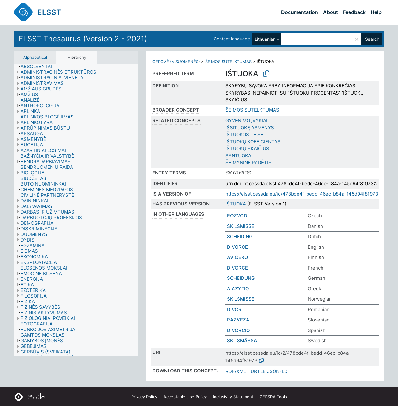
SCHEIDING (239, 236)
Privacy (144, 396)
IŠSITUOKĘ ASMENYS (249, 128)
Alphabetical (35, 57)
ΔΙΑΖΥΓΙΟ (238, 289)
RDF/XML (235, 371)
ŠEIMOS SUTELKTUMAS (228, 61)
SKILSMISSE (240, 226)
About (330, 12)
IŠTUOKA (235, 204)
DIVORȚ (236, 309)
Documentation (299, 12)
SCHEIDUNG (241, 278)
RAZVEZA (238, 320)
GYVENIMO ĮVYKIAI (246, 120)
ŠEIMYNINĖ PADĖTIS (248, 162)
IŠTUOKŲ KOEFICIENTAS (252, 142)
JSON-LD (277, 371)
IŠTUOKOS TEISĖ (244, 134)
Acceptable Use (185, 396)
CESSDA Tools (273, 396)
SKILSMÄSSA (242, 341)
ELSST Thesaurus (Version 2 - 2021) (83, 38)
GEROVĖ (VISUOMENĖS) (176, 61)
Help (376, 12)
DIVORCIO (238, 330)
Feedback (354, 12)
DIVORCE (237, 247)
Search (372, 39)
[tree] (76, 210)
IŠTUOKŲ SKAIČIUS (247, 148)
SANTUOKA (238, 156)
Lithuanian (265, 39)
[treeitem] (39, 66)
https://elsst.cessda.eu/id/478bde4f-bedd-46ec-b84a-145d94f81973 (301, 194)
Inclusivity (233, 396)
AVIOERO (237, 257)
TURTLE (257, 371)
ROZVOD (237, 216)
